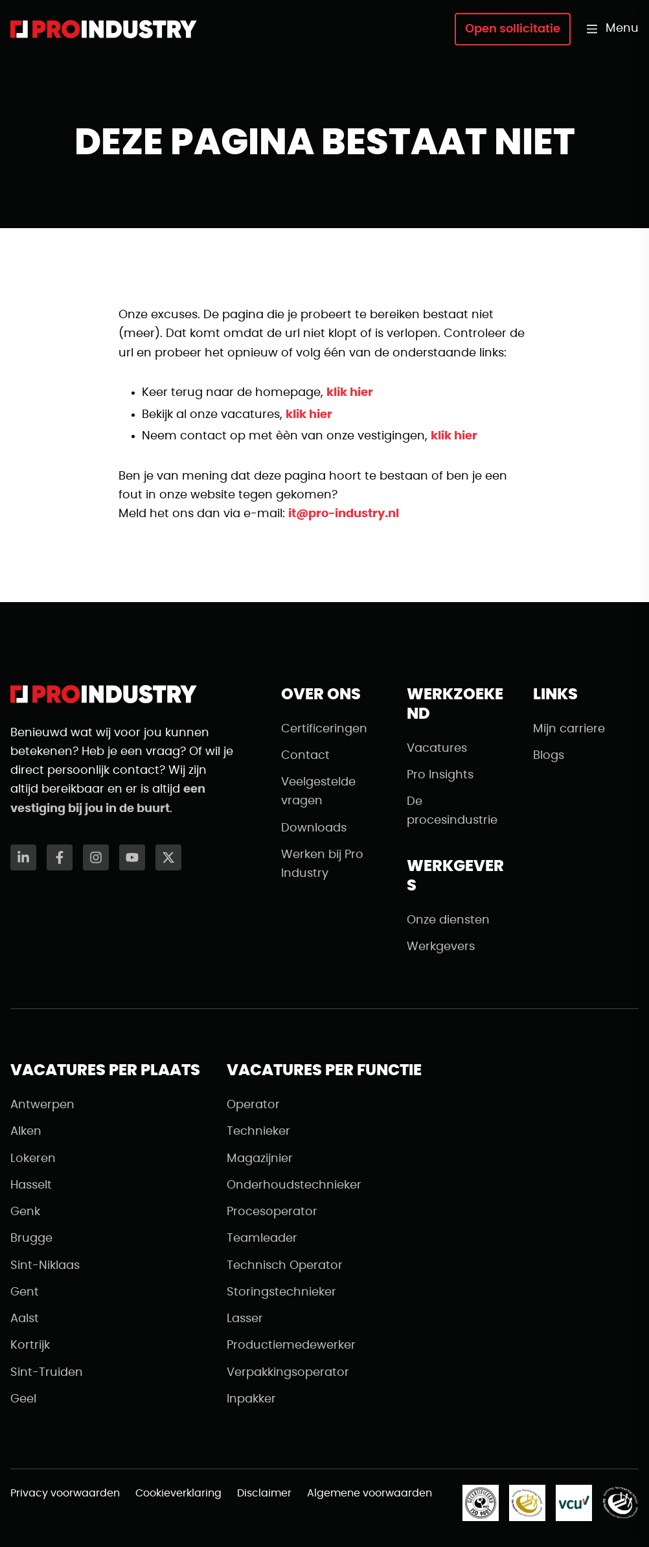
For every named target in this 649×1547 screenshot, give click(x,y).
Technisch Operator (285, 1266)
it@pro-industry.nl (343, 514)
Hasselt (31, 1185)
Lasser (245, 1319)
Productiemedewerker (291, 1345)
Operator (253, 1105)
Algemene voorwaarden (369, 1493)
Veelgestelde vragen (318, 791)
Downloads (314, 828)
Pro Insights (440, 775)
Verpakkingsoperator (288, 1372)
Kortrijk (30, 1345)
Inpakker (251, 1399)
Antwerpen (42, 1105)
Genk (25, 1212)
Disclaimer (264, 1493)
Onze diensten (448, 920)
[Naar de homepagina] (103, 29)
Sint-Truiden (46, 1372)
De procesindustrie (452, 811)
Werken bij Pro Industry (322, 864)
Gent (24, 1292)
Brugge (31, 1238)
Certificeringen (324, 729)
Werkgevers (441, 947)
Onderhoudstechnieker (294, 1185)
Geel (23, 1399)
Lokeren (33, 1159)
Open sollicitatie (512, 29)
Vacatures (437, 748)
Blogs (548, 756)
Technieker (258, 1131)
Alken (25, 1131)
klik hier (349, 393)
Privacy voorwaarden (65, 1493)
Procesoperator (272, 1212)
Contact (305, 756)
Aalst (24, 1319)
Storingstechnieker (281, 1292)
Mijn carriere (569, 729)
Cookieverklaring (178, 1493)
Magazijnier (260, 1159)
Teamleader (262, 1238)
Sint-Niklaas (45, 1266)
